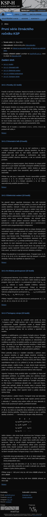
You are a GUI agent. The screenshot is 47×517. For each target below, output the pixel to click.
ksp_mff (9, 499)
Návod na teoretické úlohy (22, 48)
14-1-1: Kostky (8, 64)
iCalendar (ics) (26, 495)
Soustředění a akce (10, 18)
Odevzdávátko (30, 45)
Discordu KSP (16, 56)
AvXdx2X (8, 502)
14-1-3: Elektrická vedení (11, 70)
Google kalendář (27, 497)
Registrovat (41, 10)
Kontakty (35, 18)
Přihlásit (33, 10)
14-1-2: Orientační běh (11, 67)
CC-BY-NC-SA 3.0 (37, 515)
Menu (6, 24)
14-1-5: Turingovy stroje (11, 76)
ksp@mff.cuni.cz (35, 54)
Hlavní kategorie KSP (10, 6)
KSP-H (8, 3)
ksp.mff (9, 497)
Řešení (3, 133)
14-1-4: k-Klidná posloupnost (13, 73)
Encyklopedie (35, 14)
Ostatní (25, 18)
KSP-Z (17, 14)
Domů (3, 14)
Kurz (24, 14)
